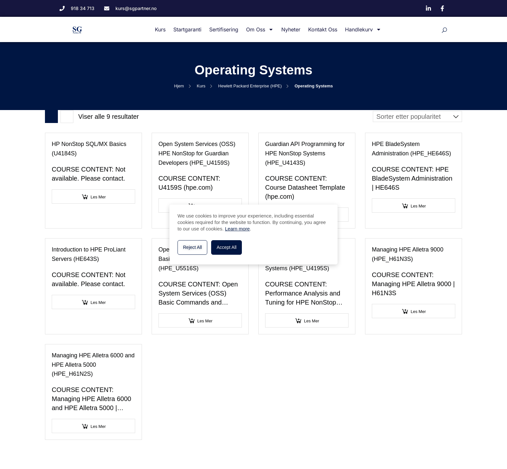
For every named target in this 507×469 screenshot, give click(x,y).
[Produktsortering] (417, 116)
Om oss (260, 29)
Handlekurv (363, 29)
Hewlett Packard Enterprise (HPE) (250, 86)
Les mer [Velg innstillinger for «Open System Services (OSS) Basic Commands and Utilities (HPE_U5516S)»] (204, 320)
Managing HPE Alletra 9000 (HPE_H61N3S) (407, 254)
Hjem (179, 86)
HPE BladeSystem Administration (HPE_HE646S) (411, 149)
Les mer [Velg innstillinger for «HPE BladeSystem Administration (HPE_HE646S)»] (418, 206)
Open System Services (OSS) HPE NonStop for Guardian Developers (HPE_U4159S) (196, 153)
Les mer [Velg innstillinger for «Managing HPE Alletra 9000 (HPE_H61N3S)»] (418, 311)
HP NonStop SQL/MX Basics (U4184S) (89, 149)
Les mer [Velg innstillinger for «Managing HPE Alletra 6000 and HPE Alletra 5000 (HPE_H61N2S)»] (98, 426)
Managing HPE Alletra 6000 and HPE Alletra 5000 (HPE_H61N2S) (93, 364)
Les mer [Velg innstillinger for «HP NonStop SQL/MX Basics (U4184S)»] (98, 197)
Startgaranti (187, 29)
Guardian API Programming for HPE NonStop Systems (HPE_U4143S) (305, 153)
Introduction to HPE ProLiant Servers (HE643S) (88, 254)
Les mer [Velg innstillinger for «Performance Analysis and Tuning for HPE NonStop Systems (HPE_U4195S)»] (311, 320)
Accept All (226, 247)
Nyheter (290, 29)
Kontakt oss (322, 29)
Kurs (160, 29)
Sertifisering (223, 29)
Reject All (192, 247)
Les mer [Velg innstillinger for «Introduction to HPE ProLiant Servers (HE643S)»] (98, 302)
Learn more (237, 228)
